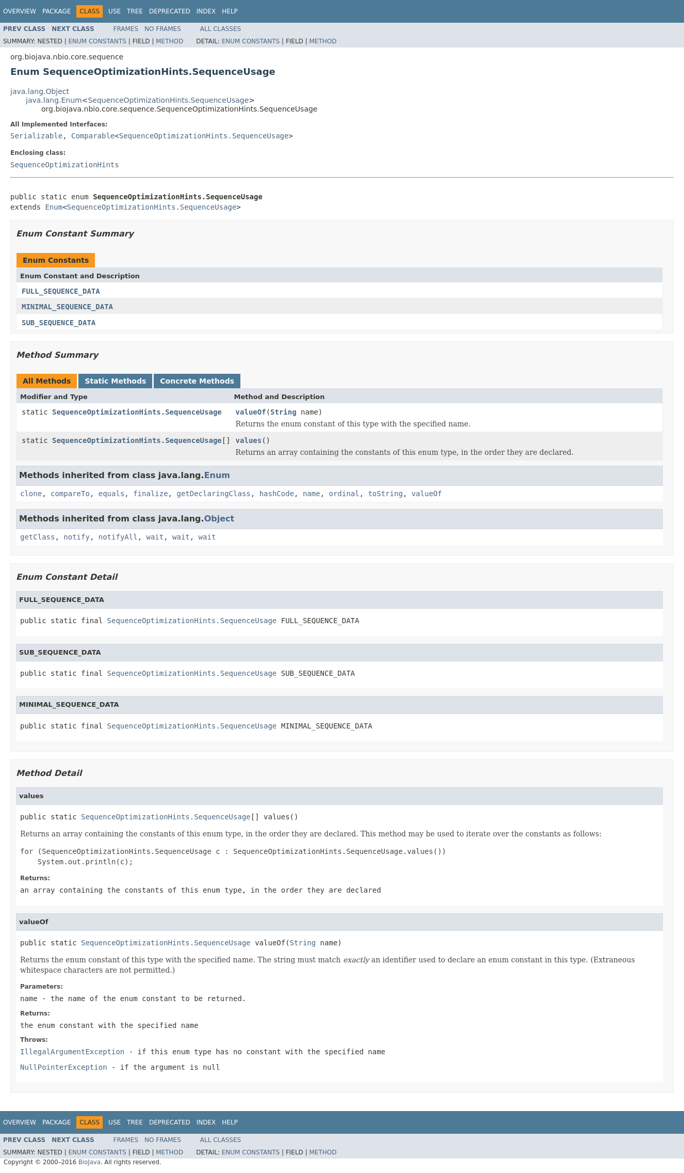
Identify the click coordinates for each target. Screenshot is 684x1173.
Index (206, 11)
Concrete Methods (197, 381)
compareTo (70, 493)
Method (169, 41)
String (283, 412)
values (249, 440)
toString (385, 493)
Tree (135, 11)
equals (112, 493)
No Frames (162, 29)
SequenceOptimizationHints (64, 165)
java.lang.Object (39, 91)
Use (114, 11)
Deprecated (169, 11)
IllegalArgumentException (72, 1052)
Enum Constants (97, 41)
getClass (37, 537)
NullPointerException (63, 1067)
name (311, 493)
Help (230, 11)
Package (56, 11)
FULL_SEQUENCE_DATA (61, 291)
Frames (126, 29)
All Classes (220, 29)
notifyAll (118, 537)
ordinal (344, 493)
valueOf (251, 412)
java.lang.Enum (54, 100)
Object (219, 519)
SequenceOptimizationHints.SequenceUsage (168, 100)
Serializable (36, 136)
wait (155, 537)
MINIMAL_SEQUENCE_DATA (67, 307)
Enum (53, 207)
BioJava (89, 1162)
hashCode (276, 493)
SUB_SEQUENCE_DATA (58, 323)
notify (76, 537)
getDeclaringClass (213, 493)
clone (31, 493)
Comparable (93, 136)
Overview (19, 11)
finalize (150, 493)
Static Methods (115, 381)
